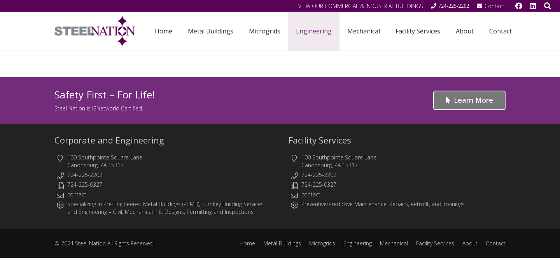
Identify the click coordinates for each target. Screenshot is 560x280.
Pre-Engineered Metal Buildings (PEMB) (151, 204)
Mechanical (394, 243)
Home (247, 243)
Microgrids (322, 243)
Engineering (93, 211)
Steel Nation (90, 243)
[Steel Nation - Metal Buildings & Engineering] (94, 31)
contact (76, 194)
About (470, 243)
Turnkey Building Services (233, 204)
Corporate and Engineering (109, 140)
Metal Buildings (282, 243)
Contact (496, 243)
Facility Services (320, 140)
